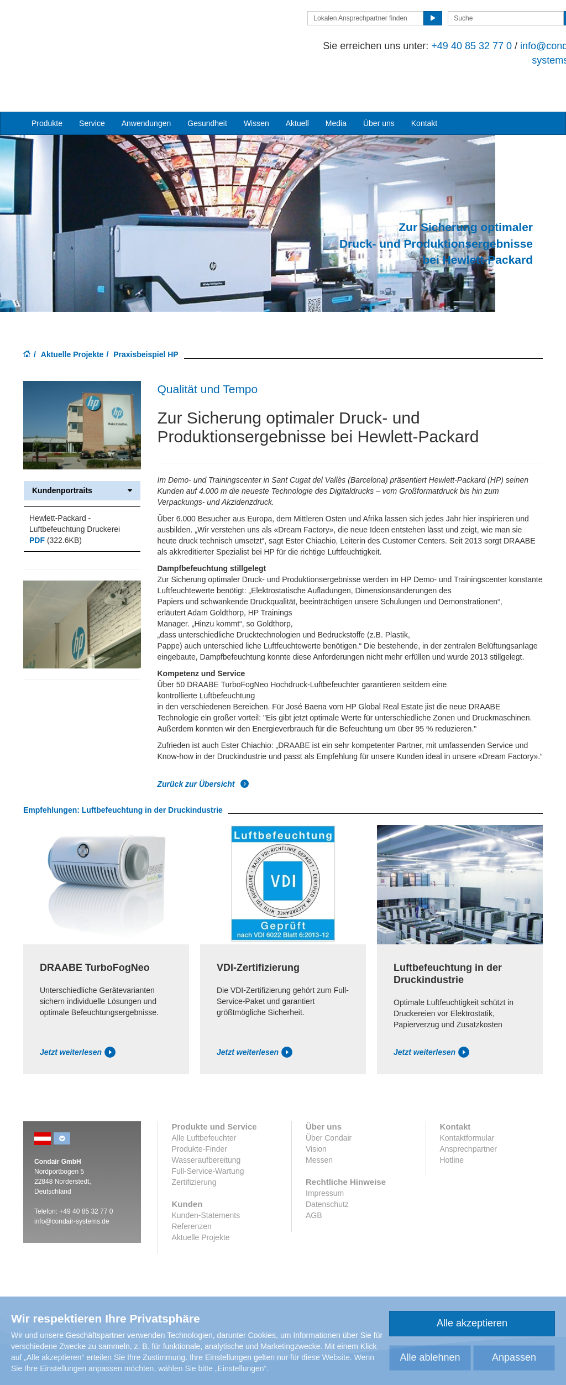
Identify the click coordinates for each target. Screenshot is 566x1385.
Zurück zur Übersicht (203, 766)
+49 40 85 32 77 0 (432, 45)
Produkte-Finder (199, 1132)
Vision (316, 1132)
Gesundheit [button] (207, 84)
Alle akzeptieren (472, 1323)
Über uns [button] (379, 84)
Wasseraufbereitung (206, 1143)
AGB (314, 1198)
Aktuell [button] (297, 84)
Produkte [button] (47, 84)
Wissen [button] (256, 84)
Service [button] (92, 84)
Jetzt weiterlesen (78, 1035)
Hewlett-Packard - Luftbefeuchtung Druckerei (74, 506)
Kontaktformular (467, 1121)
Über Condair (329, 1121)
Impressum (325, 1176)
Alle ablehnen (430, 1357)
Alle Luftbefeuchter (204, 1121)
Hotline (452, 1143)
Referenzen (192, 1209)
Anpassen (514, 1357)
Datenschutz (327, 1187)
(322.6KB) (55, 523)
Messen (319, 1143)
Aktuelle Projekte (72, 337)
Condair (86, 31)
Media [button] (336, 84)
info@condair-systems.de (71, 1205)
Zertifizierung (194, 1165)
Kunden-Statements (206, 1198)
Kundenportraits (82, 473)
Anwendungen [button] (146, 84)
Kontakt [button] (424, 84)
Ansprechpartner (468, 1132)
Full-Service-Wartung (208, 1154)
